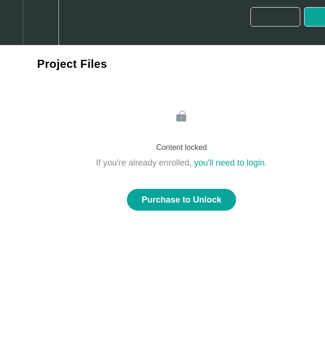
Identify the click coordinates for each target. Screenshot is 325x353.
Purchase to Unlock (181, 199)
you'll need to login (229, 162)
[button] (11, 22)
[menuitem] (40, 22)
